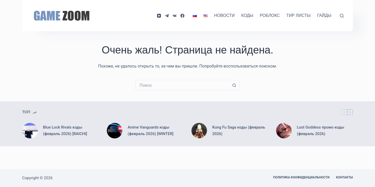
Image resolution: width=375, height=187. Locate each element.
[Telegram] (167, 16)
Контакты (344, 177)
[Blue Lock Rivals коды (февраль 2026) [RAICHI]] (30, 130)
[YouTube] (159, 16)
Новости (224, 15)
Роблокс (270, 15)
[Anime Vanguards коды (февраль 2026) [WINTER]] (114, 130)
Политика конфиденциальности (301, 177)
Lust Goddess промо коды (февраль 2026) (320, 130)
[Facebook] (182, 16)
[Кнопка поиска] (234, 85)
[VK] (175, 16)
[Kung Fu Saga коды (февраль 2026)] (199, 130)
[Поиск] (342, 16)
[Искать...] (182, 85)
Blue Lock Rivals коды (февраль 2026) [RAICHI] (65, 130)
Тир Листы (298, 15)
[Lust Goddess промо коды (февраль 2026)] (284, 130)
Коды (247, 15)
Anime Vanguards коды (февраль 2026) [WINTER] (150, 130)
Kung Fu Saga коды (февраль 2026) (238, 130)
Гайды (324, 15)
